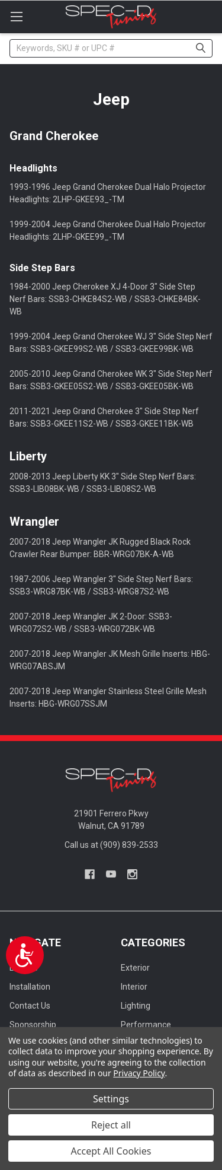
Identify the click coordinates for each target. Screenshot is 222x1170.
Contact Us (29, 1005)
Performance (146, 1024)
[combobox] (111, 48)
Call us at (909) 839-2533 (111, 845)
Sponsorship (32, 1024)
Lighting (135, 1005)
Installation (29, 986)
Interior (134, 986)
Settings (111, 1098)
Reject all (111, 1124)
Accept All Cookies (111, 1151)
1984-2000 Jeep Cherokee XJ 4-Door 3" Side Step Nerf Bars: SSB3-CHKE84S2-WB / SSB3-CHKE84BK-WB (105, 299)
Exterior (135, 967)
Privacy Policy (139, 1073)
